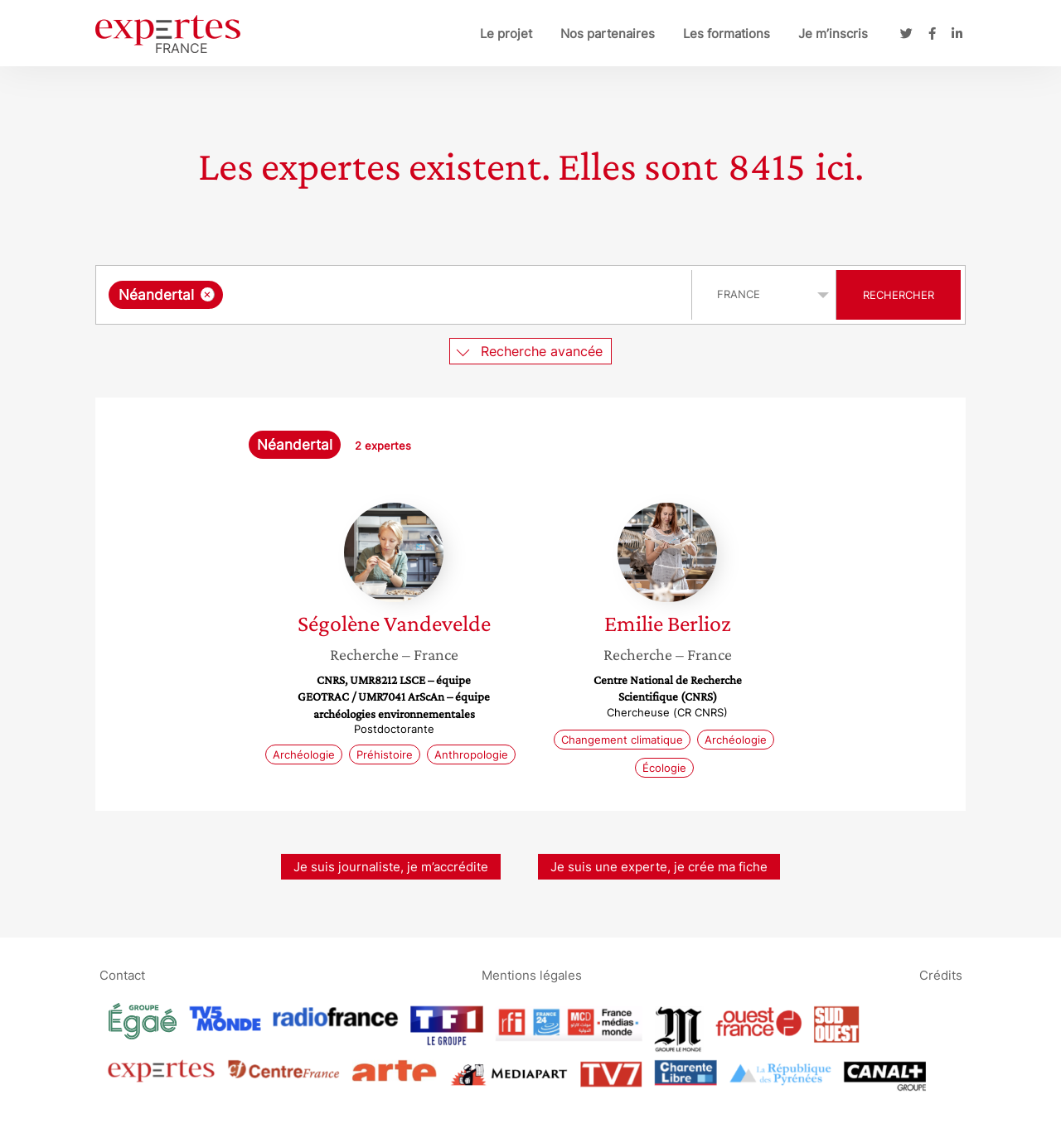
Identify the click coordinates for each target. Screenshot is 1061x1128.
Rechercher (898, 294)
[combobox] (395, 295)
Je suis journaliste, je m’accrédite (390, 867)
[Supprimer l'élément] (208, 294)
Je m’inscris (833, 33)
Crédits (940, 974)
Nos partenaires (607, 33)
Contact (122, 974)
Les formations (726, 33)
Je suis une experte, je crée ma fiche (659, 867)
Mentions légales (532, 974)
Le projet (506, 33)
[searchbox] (398, 295)
